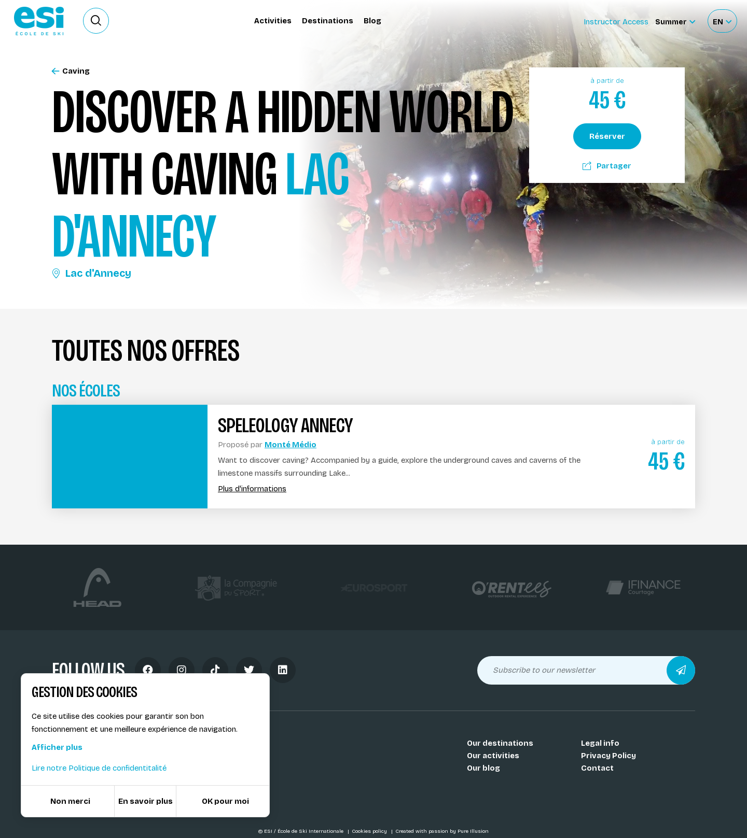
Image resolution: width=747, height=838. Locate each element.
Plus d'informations (252, 489)
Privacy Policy (608, 755)
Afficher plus (57, 747)
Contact (597, 768)
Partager (607, 166)
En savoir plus (145, 801)
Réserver (607, 136)
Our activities (493, 755)
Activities (273, 20)
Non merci (70, 801)
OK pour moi (225, 801)
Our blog (483, 768)
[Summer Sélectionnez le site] (675, 21)
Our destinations (500, 743)
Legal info (600, 743)
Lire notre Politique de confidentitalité (99, 768)
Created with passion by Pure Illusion (442, 831)
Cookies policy (370, 831)
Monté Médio (290, 444)
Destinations (327, 20)
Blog (372, 20)
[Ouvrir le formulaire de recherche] (96, 21)
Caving (71, 71)
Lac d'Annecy (91, 273)
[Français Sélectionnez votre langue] (722, 21)
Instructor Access (616, 21)
